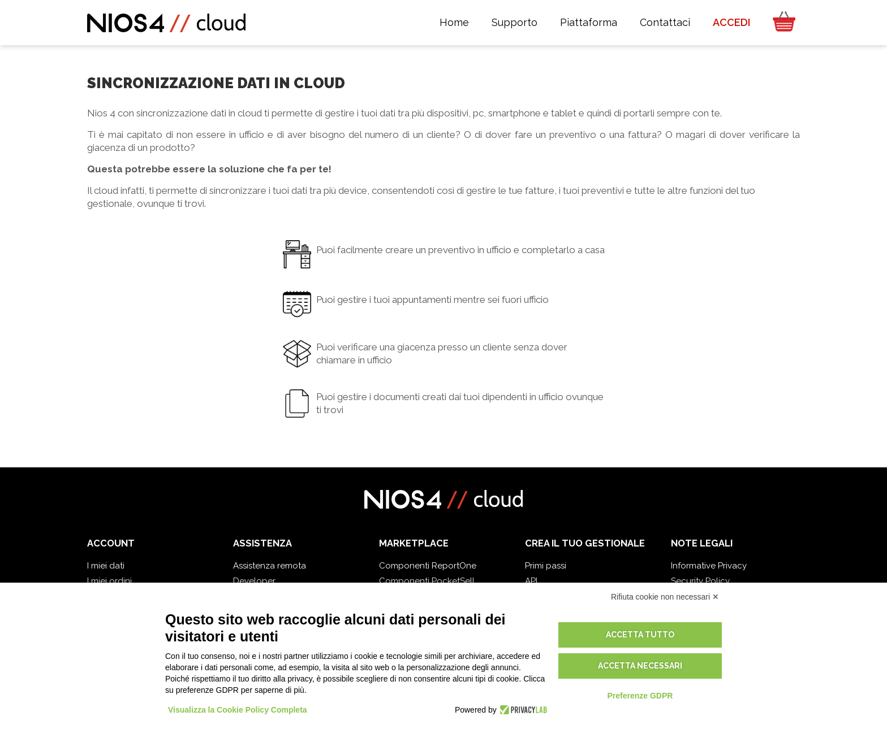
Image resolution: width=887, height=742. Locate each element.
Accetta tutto (640, 634)
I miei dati (105, 566)
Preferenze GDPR (640, 695)
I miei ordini (109, 581)
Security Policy (700, 581)
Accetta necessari (640, 665)
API (531, 581)
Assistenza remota (269, 566)
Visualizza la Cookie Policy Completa (237, 709)
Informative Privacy (709, 566)
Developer (254, 581)
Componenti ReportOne (427, 566)
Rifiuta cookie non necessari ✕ (665, 596)
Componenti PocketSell (427, 581)
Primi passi (545, 566)
